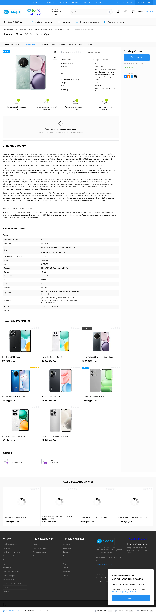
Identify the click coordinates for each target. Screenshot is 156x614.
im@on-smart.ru (140, 544)
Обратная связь (11, 611)
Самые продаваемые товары (78, 482)
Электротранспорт (9, 579)
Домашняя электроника (11, 572)
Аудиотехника (7, 564)
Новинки (36, 544)
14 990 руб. (11, 521)
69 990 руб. (60, 401)
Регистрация (127, 3)
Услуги (65, 576)
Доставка (63, 3)
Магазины (35, 3)
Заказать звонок (144, 2)
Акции (98, 3)
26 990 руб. (60, 441)
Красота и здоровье (9, 576)
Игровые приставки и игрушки (13, 583)
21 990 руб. (101, 362)
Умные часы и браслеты (11, 556)
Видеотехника (7, 568)
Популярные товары (40, 548)
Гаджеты (6, 587)
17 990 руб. (20, 401)
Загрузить (45, 306)
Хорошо (131, 598)
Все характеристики (100, 60)
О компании (49, 3)
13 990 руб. (60, 362)
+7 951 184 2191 (34, 14)
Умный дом (7, 560)
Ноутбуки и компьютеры (11, 552)
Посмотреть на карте (104, 564)
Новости (66, 568)
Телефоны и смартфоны (11, 544)
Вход (118, 3)
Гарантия (87, 3)
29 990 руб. (101, 401)
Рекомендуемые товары (41, 556)
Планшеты (6, 548)
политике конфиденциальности (124, 592)
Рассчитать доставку (133, 64)
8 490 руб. (20, 362)
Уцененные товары (39, 560)
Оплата (75, 3)
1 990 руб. (49, 521)
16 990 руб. (20, 441)
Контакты (66, 572)
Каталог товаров (14, 22)
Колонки (6, 591)
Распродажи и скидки (40, 552)
